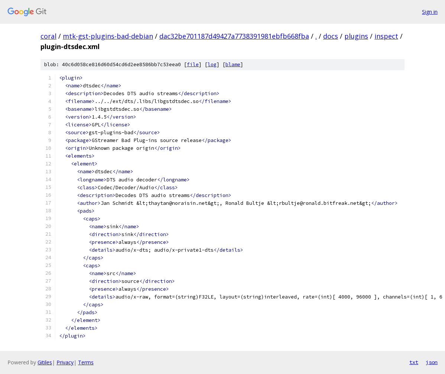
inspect (386, 36)
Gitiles (45, 362)
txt (413, 362)
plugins (356, 36)
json (432, 362)
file (193, 64)
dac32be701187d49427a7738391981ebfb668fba (234, 36)
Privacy (65, 362)
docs (330, 36)
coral (48, 36)
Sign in (430, 11)
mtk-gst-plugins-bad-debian (108, 36)
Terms (86, 362)
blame (232, 64)
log (212, 64)
